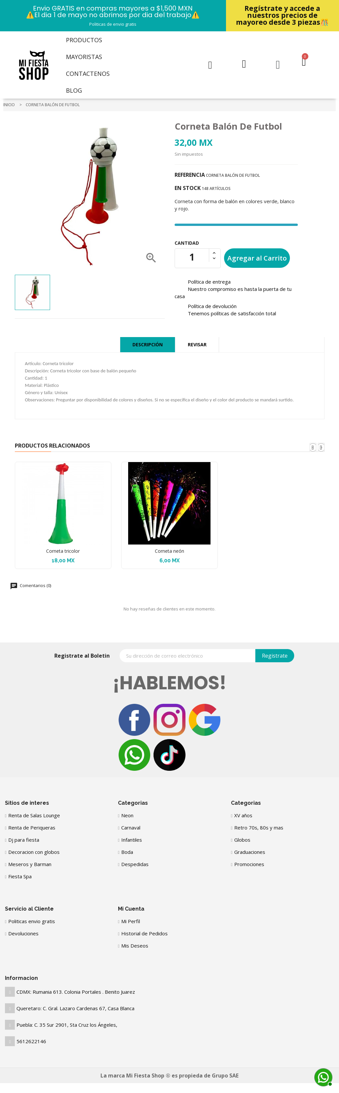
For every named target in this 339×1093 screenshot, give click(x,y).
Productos (84, 40)
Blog (74, 90)
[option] (32, 292)
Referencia (190, 174)
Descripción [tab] (147, 344)
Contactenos (88, 74)
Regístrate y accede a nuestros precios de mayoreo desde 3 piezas (282, 15)
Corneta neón (169, 551)
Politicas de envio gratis (112, 24)
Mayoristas (84, 57)
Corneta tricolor (63, 551)
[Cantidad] (192, 257)
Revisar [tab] (197, 344)
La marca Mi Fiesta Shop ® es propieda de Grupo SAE (169, 1075)
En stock (188, 188)
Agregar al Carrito (257, 258)
